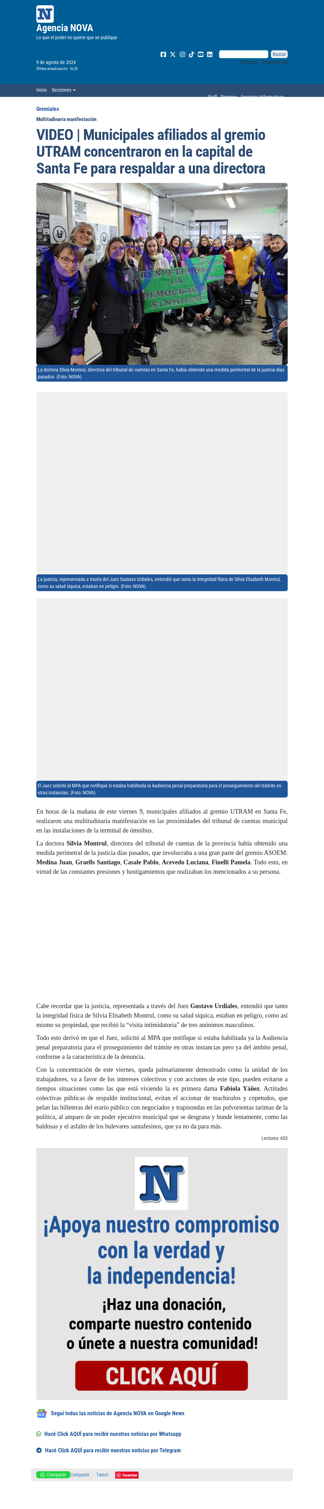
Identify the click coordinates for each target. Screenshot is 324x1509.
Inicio (41, 90)
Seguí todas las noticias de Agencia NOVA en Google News (110, 1413)
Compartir (53, 1475)
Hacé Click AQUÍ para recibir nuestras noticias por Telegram (108, 1450)
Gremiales (47, 109)
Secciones (64, 90)
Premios (229, 97)
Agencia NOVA (64, 28)
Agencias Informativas (262, 97)
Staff (212, 97)
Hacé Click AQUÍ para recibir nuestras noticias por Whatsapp (108, 1434)
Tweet (102, 1475)
